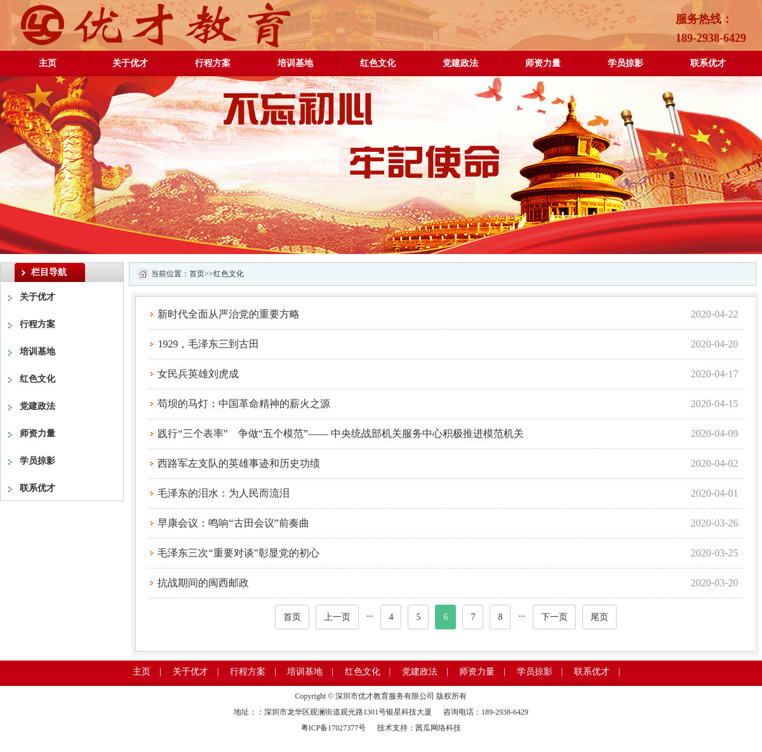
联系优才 (708, 63)
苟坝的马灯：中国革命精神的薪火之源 (243, 403)
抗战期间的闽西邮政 (203, 582)
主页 (48, 63)
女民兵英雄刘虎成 (198, 373)
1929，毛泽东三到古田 (208, 344)
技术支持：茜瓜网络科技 (419, 727)
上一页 (337, 617)
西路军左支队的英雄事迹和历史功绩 (238, 463)
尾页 (599, 617)
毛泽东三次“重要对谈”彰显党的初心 (238, 552)
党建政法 (460, 63)
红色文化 (378, 63)
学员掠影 (625, 63)
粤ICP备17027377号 (334, 727)
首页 (196, 273)
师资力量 (543, 63)
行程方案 (213, 63)
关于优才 (130, 63)
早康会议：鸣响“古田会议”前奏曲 (233, 523)
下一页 (554, 617)
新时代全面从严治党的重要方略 (228, 314)
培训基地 (295, 63)
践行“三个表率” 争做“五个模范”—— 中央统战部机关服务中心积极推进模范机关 (340, 433)
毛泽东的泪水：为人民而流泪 (223, 493)
